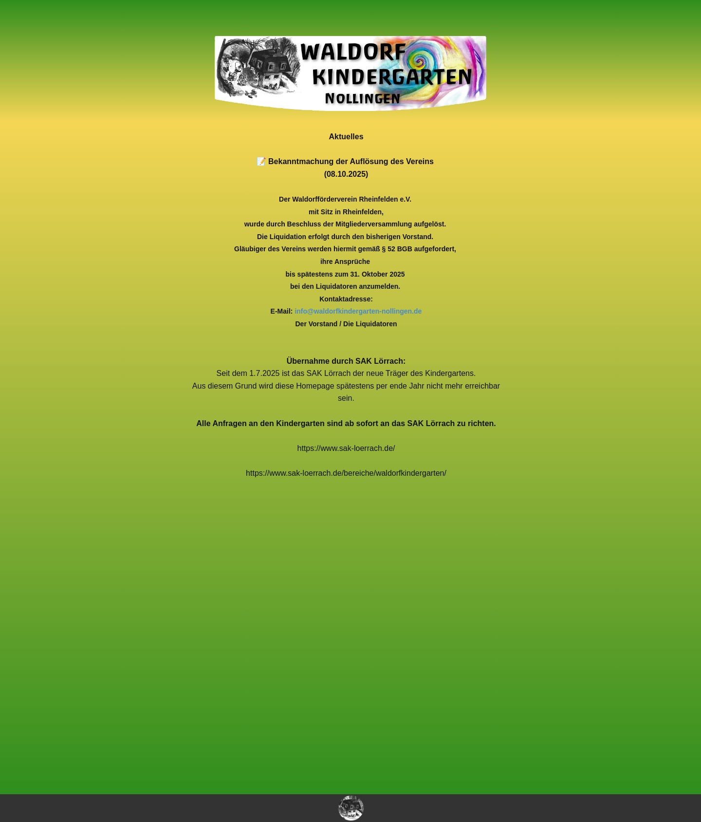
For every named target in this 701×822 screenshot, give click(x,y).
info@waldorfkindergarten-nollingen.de (358, 311)
